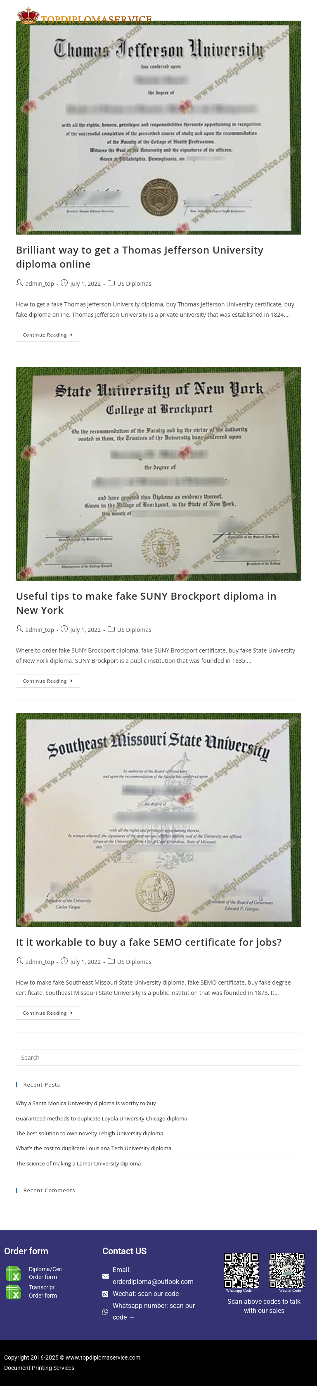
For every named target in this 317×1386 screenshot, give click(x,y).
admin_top (39, 283)
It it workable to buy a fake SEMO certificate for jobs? (149, 942)
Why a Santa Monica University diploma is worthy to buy (86, 1103)
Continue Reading (51, 333)
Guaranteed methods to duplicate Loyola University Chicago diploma (101, 1118)
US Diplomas (134, 283)
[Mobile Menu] (283, 15)
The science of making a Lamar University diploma (78, 1163)
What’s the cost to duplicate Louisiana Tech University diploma (93, 1148)
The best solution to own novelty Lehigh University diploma (89, 1133)
